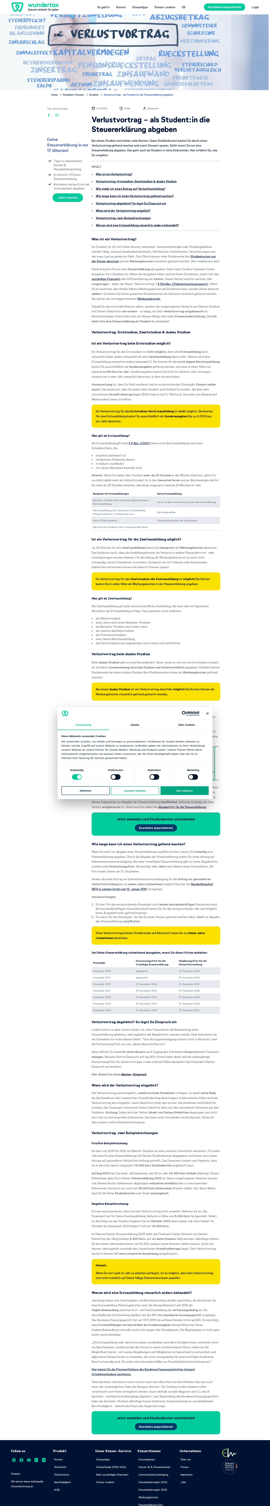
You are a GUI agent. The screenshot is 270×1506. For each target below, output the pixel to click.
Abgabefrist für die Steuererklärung (182, 807)
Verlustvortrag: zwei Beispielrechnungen (123, 218)
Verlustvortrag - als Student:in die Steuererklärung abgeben (138, 94)
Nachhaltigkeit (62, 1482)
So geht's (103, 7)
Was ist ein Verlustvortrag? (114, 174)
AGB (57, 1489)
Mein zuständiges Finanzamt (112, 1474)
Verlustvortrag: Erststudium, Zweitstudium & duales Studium (136, 181)
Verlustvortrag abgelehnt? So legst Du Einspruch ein (131, 203)
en (183, 7)
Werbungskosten (148, 298)
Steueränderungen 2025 (152, 1489)
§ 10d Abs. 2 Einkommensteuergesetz (182, 284)
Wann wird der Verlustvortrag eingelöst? (123, 210)
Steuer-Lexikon (164, 7)
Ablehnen (85, 790)
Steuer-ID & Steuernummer (154, 1467)
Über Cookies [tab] (186, 724)
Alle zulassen (184, 790)
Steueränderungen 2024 (152, 1482)
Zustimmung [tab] (83, 724)
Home (54, 94)
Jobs (183, 1482)
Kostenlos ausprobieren (224, 7)
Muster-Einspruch (133, 1074)
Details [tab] (135, 724)
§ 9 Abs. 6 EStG (139, 443)
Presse (185, 1467)
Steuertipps (140, 7)
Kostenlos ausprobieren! (156, 828)
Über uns (186, 1459)
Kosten (121, 7)
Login (255, 7)
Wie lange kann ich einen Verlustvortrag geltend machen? (135, 196)
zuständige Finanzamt (106, 279)
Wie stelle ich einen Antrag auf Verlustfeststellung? (130, 189)
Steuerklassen (146, 1459)
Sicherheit (60, 1467)
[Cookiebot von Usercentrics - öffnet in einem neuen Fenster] (184, 713)
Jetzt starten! (67, 197)
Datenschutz (61, 1474)
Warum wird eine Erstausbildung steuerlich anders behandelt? (137, 225)
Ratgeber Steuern (73, 94)
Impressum (187, 1474)
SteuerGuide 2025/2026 (111, 1467)
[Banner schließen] (207, 713)
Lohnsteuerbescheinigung (153, 1474)
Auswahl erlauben (135, 790)
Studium (93, 94)
